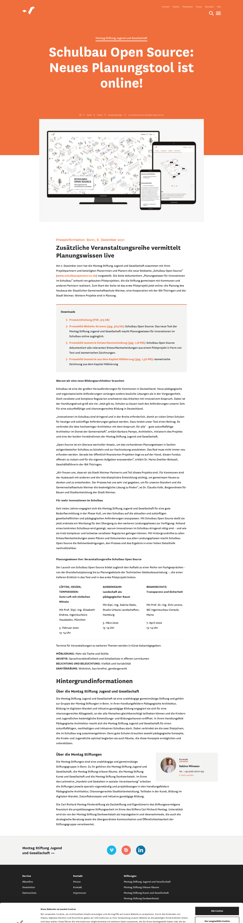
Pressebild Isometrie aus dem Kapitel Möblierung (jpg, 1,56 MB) (111, 359)
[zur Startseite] (80, 115)
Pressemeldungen (115, 115)
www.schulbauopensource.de (76, 275)
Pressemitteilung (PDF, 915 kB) (89, 320)
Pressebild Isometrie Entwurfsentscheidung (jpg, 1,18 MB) (107, 342)
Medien (175, 6)
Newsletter (188, 6)
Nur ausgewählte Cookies (217, 901)
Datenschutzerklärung (170, 906)
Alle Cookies (217, 891)
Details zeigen (160, 916)
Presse (199, 6)
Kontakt (165, 6)
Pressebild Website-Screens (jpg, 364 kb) (96, 326)
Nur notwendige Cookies (217, 911)
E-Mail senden (186, 775)
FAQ (219, 6)
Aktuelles (209, 6)
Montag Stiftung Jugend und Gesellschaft (147, 881)
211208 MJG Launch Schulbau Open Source (146, 115)
